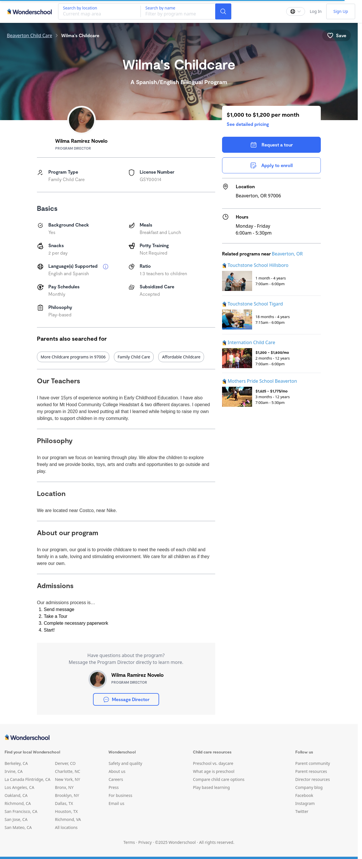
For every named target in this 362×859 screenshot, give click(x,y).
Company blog (309, 787)
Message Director (126, 699)
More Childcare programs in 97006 (73, 357)
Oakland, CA (16, 795)
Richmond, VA (68, 819)
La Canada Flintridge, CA (27, 779)
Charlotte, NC (67, 771)
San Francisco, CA (21, 811)
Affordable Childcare (181, 357)
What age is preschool (213, 771)
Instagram (305, 803)
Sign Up (340, 11)
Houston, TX (66, 811)
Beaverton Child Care (29, 35)
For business (120, 795)
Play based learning (211, 787)
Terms (129, 842)
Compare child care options (218, 779)
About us (116, 771)
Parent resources (311, 771)
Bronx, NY (64, 787)
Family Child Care (134, 357)
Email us (116, 803)
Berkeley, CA (16, 763)
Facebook (304, 795)
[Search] (223, 11)
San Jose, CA (16, 819)
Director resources (312, 779)
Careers (115, 779)
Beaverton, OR (287, 254)
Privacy (145, 842)
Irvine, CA (14, 771)
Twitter (301, 811)
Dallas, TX (64, 803)
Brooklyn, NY (67, 795)
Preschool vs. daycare (213, 763)
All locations (66, 827)
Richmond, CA (18, 803)
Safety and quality (125, 763)
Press (113, 787)
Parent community (312, 763)
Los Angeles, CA (19, 787)
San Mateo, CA (18, 827)
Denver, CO (65, 763)
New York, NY (67, 779)
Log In (315, 11)
